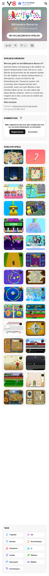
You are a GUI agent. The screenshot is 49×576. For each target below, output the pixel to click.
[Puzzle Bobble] (35, 260)
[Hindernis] (14, 548)
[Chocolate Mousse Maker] (13, 191)
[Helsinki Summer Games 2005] (35, 311)
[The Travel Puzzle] (35, 174)
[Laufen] (14, 555)
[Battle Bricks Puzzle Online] (13, 174)
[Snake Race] (35, 225)
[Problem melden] (23, 45)
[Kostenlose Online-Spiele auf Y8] (11, 4)
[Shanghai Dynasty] (35, 277)
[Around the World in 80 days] (13, 397)
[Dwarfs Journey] (13, 157)
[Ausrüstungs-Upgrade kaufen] (35, 541)
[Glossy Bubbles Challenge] (13, 242)
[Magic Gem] (13, 311)
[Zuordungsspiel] (14, 568)
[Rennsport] (14, 562)
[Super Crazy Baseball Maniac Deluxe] (13, 328)
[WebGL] (35, 562)
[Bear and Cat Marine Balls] (13, 294)
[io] (35, 548)
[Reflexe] (35, 555)
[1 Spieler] (14, 534)
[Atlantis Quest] (35, 397)
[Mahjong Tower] (35, 328)
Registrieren (17, 132)
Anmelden (33, 132)
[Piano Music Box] (13, 225)
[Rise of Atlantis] (13, 345)
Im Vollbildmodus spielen (24, 35)
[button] (10, 102)
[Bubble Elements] (35, 294)
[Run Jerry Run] (13, 363)
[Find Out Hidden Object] (35, 242)
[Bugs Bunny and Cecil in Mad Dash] (13, 380)
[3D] (35, 534)
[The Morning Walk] (35, 380)
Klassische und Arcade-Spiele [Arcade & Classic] (25, 106)
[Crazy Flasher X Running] (35, 363)
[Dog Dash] (13, 260)
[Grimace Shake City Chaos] (35, 208)
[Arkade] (14, 541)
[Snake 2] (35, 157)
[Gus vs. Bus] (35, 345)
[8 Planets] (13, 277)
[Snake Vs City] (35, 191)
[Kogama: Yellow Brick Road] (13, 208)
